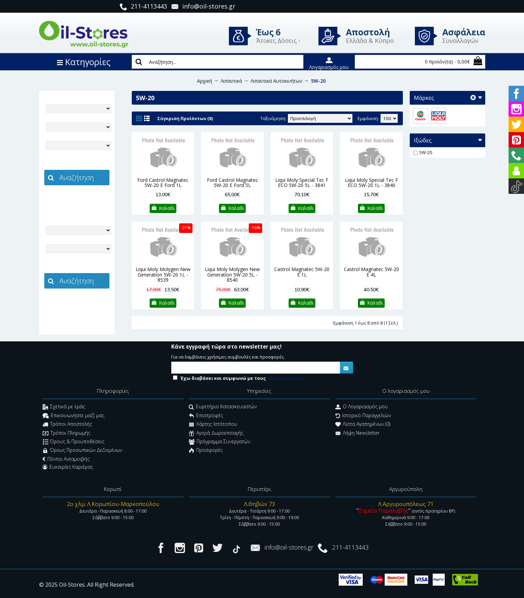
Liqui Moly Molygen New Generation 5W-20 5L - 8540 (232, 274)
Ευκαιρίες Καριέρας (68, 467)
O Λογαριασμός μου (361, 407)
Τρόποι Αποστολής (67, 425)
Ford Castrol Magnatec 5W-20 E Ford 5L (232, 182)
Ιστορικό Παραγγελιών (363, 416)
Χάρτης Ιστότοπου (213, 425)
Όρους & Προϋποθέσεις (73, 442)
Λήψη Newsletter (357, 433)
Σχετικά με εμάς (64, 407)
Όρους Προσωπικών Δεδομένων (82, 451)
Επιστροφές (206, 416)
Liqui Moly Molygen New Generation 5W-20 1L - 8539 (163, 274)
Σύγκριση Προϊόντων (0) (185, 118)
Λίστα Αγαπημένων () (362, 425)
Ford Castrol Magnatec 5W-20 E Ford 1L (162, 182)
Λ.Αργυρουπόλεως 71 (405, 504)
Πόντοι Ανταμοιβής (66, 459)
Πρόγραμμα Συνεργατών (219, 442)
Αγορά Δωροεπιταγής (216, 433)
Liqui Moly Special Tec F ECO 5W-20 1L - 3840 (371, 182)
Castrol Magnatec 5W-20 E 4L (371, 272)
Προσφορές (206, 451)
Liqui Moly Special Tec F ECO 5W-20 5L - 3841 (301, 182)
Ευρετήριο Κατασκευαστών (223, 407)
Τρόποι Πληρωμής (66, 433)
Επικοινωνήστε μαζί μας (73, 416)
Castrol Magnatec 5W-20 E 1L (301, 272)
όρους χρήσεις (285, 378)
